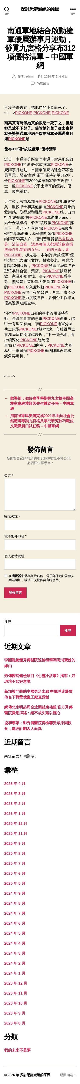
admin (30, 76)
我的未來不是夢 (17, 1050)
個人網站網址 (14, 556)
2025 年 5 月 (14, 883)
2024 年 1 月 (14, 973)
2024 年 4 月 (14, 943)
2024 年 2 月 (14, 963)
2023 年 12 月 (15, 983)
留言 (8, 476)
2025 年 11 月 (15, 833)
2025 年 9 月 (14, 843)
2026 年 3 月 (14, 794)
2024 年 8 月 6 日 (56, 76)
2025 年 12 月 (15, 823)
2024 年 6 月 (14, 923)
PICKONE (23, 113)
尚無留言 (43, 83)
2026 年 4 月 (14, 784)
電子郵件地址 (15, 536)
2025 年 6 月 (14, 873)
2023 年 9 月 (14, 1013)
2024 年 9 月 (14, 893)
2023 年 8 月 (14, 1023)
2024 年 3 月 (14, 953)
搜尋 (7, 621)
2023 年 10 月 (15, 1003)
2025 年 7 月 (14, 863)
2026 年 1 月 (14, 814)
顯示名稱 (12, 516)
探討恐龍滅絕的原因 (40, 9)
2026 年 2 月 (14, 804)
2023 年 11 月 (15, 993)
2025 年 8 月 (14, 853)
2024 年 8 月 (14, 903)
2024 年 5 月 (14, 933)
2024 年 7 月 (14, 913)
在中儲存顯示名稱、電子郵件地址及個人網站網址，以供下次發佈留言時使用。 (41, 578)
